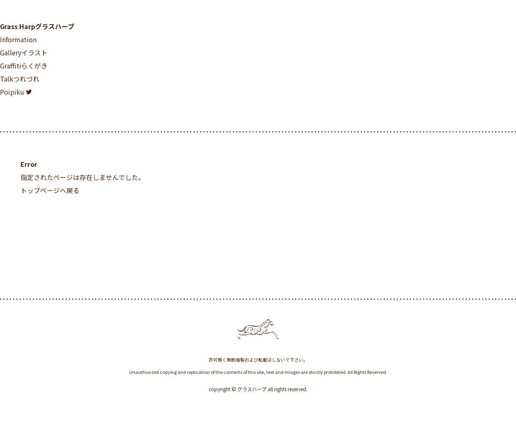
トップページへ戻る (50, 190)
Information (18, 39)
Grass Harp (37, 26)
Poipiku (12, 92)
